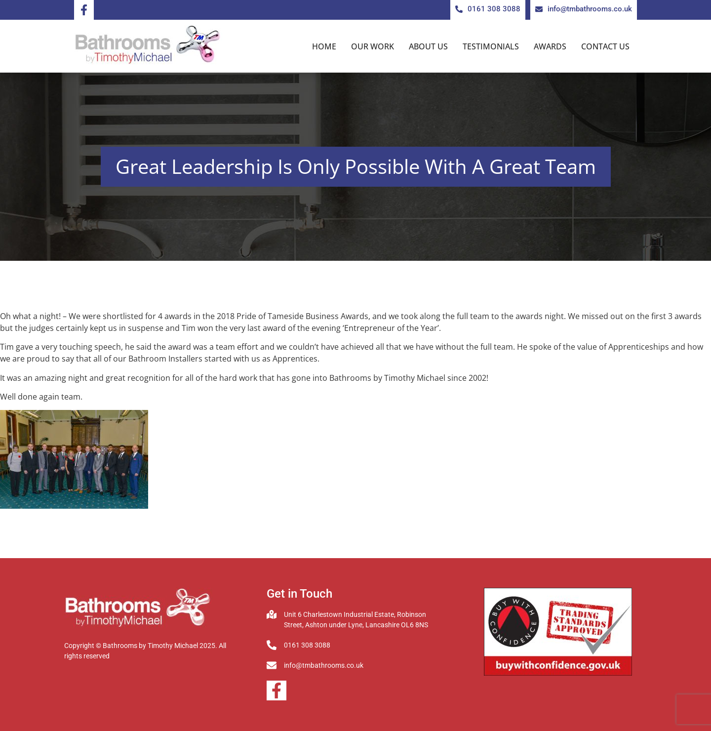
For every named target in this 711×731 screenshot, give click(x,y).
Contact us (605, 46)
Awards (550, 46)
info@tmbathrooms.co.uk (323, 665)
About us (428, 46)
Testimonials (491, 46)
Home (324, 46)
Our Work (372, 46)
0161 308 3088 (307, 645)
